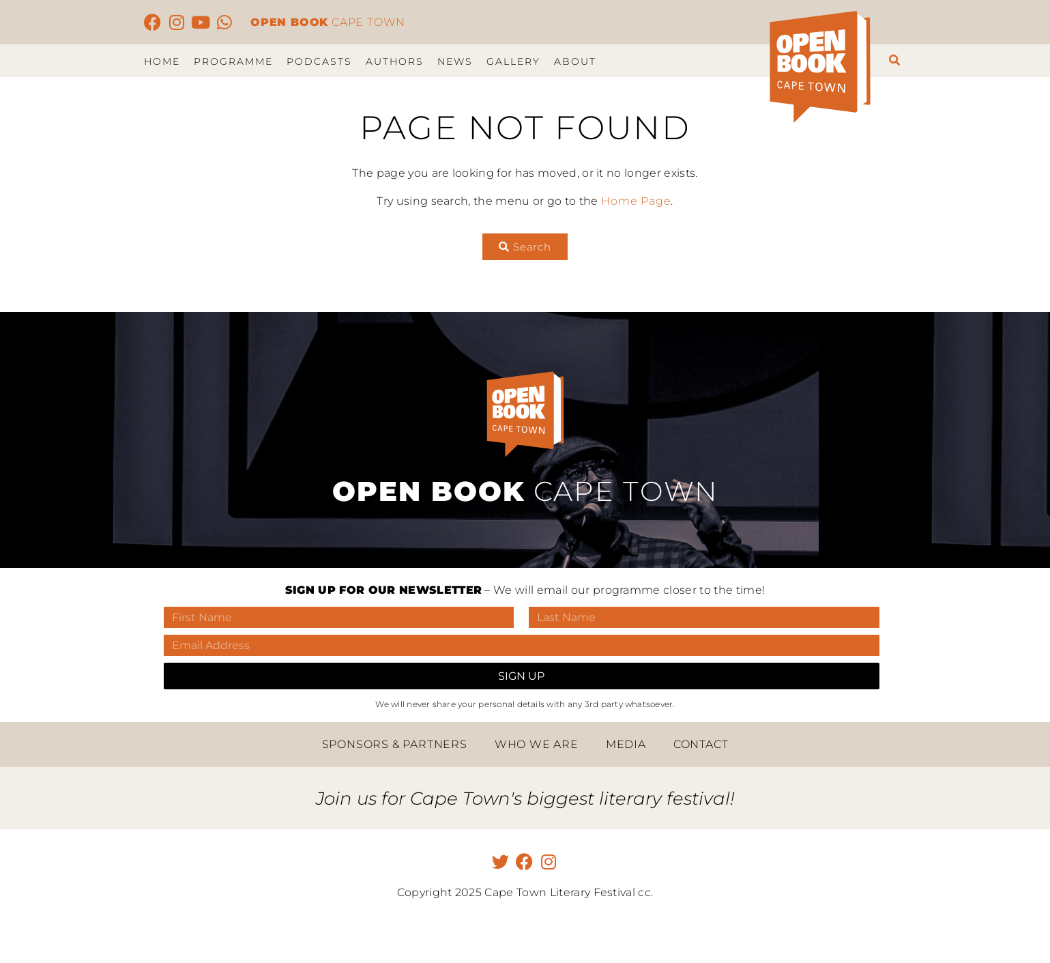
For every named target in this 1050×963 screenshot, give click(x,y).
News (455, 61)
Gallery (513, 61)
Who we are (537, 744)
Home (162, 61)
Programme (233, 61)
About (575, 61)
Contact (701, 744)
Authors (395, 61)
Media (626, 744)
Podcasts (319, 61)
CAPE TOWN (327, 22)
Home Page (636, 201)
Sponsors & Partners (394, 744)
